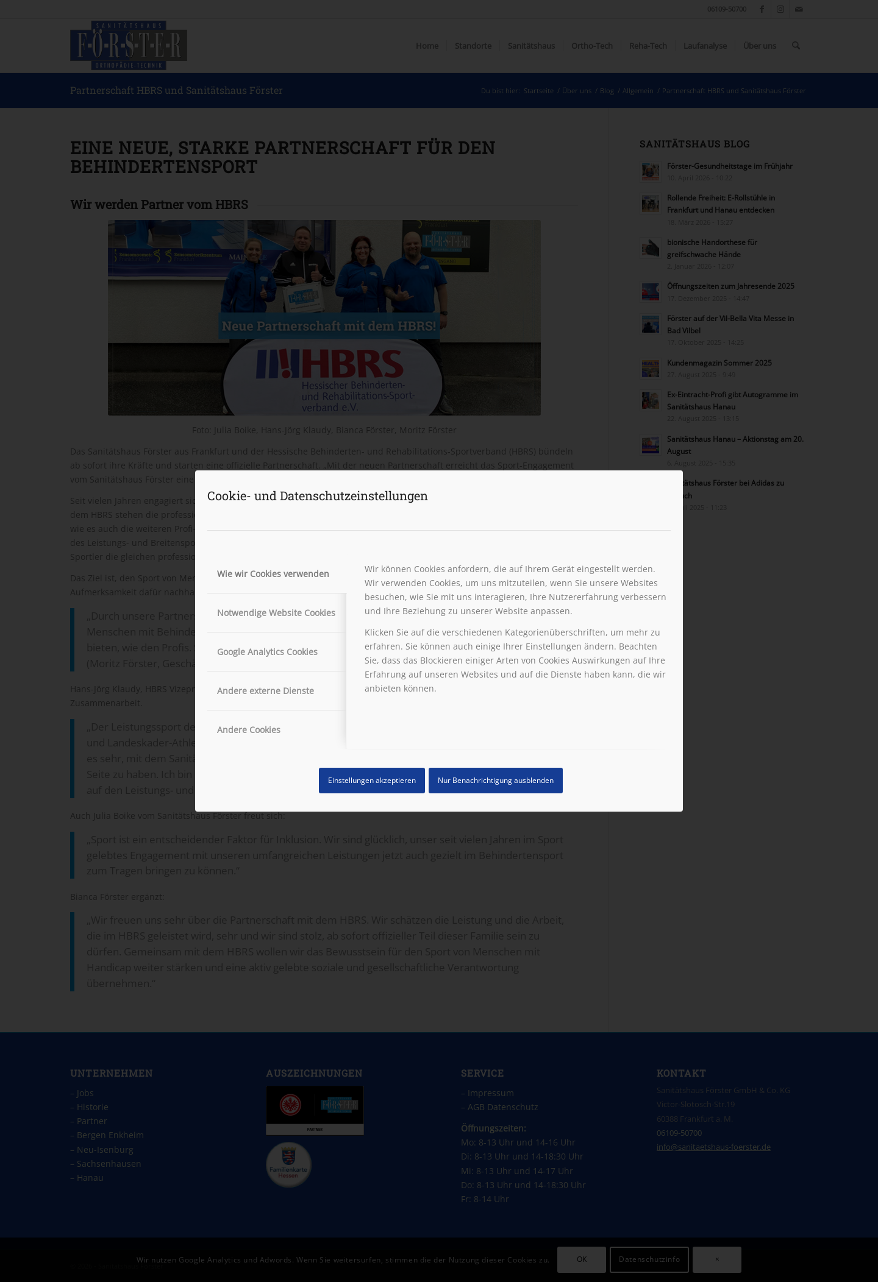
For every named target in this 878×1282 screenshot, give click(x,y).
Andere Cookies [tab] (248, 729)
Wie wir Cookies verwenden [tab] (273, 573)
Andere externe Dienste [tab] (265, 690)
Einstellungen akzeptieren (372, 780)
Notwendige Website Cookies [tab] (276, 612)
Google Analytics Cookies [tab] (267, 651)
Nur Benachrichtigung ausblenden (496, 780)
